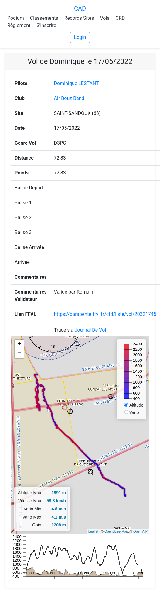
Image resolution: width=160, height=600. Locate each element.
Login (80, 37)
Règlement (18, 25)
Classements (44, 18)
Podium (15, 18)
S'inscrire (46, 25)
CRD (120, 18)
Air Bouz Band (69, 98)
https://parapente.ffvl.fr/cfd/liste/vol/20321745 (105, 314)
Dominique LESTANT (76, 83)
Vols (104, 18)
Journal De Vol (90, 330)
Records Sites (79, 18)
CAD (80, 8)
